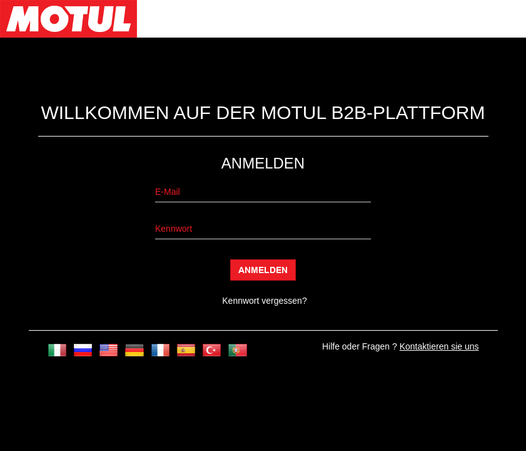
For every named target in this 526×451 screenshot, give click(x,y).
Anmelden (263, 270)
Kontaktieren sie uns (439, 346)
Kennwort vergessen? (264, 301)
